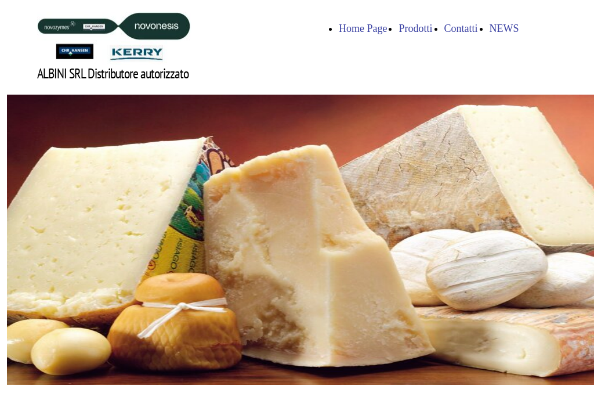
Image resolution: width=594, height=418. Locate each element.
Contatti (461, 28)
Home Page (363, 28)
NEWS (504, 28)
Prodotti (415, 28)
